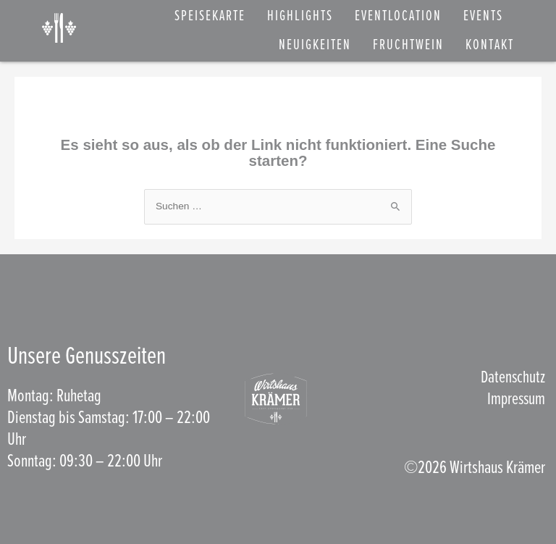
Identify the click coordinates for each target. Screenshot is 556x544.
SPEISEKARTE (209, 16)
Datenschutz (512, 378)
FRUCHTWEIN (408, 45)
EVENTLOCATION (398, 16)
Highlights (300, 16)
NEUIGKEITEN (315, 45)
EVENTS (483, 16)
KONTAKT (490, 45)
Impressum (515, 399)
